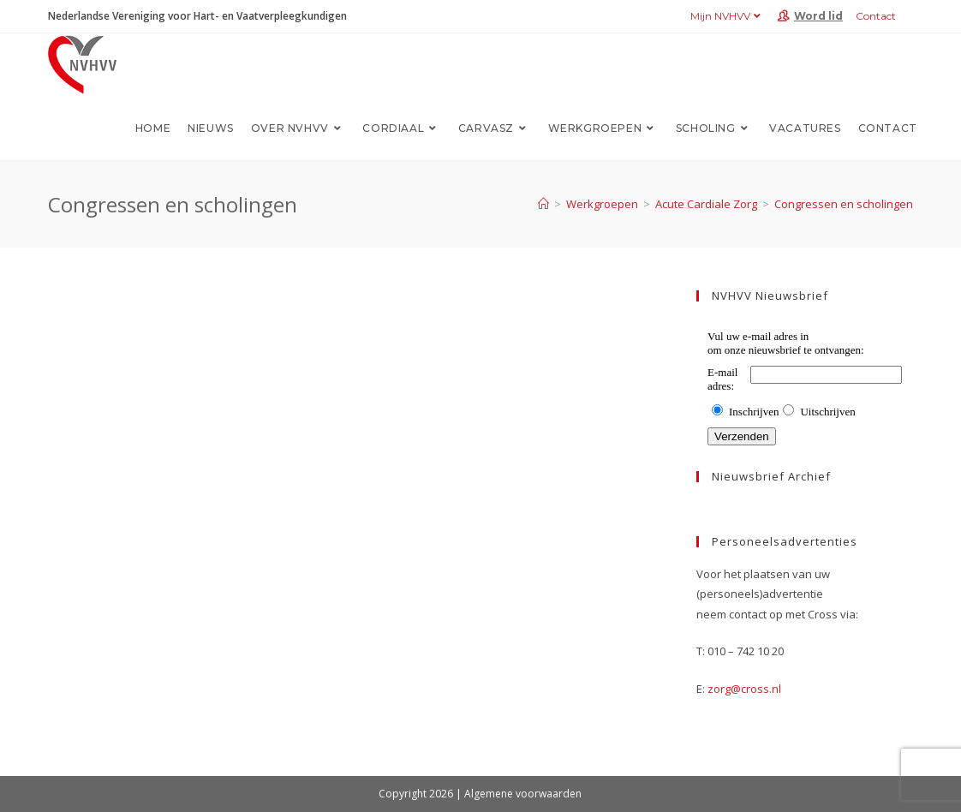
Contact (876, 15)
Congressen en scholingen (843, 204)
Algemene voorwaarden (523, 793)
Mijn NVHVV (727, 15)
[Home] (543, 204)
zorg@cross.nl (744, 688)
